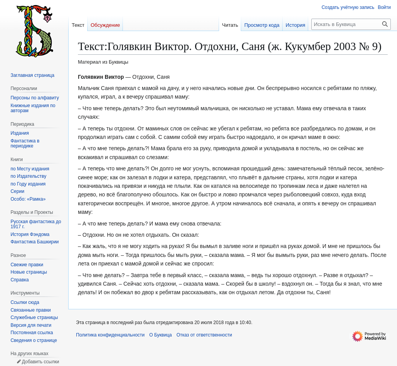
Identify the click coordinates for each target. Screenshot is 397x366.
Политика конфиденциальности (110, 335)
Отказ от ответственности (204, 335)
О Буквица (160, 335)
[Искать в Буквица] (351, 24)
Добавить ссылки (40, 361)
